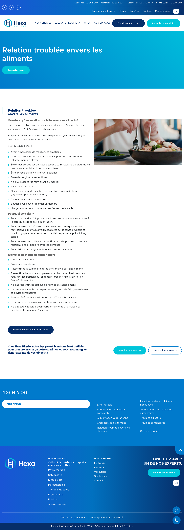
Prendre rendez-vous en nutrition (30, 330)
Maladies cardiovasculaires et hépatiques (157, 403)
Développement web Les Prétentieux (114, 526)
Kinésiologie (55, 480)
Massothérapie (56, 485)
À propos (84, 23)
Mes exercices (162, 11)
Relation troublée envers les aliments (113, 429)
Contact (147, 11)
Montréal (99, 467)
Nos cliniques (101, 23)
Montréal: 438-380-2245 (113, 3)
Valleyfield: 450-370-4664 (141, 3)
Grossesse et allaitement (111, 423)
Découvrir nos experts (165, 350)
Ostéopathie (55, 475)
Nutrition (13, 404)
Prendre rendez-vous (128, 23)
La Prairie (99, 463)
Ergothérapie (104, 405)
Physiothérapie (56, 470)
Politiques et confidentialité (107, 517)
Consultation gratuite (163, 23)
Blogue (122, 11)
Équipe (72, 23)
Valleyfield (100, 472)
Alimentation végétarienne (112, 418)
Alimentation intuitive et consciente (111, 411)
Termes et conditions (73, 517)
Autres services (57, 504)
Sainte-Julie (101, 476)
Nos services (43, 23)
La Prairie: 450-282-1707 (86, 3)
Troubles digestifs (150, 418)
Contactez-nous (15, 70)
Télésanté (59, 23)
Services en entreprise (103, 11)
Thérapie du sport (58, 490)
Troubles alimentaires (152, 423)
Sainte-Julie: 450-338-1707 (169, 3)
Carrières (134, 11)
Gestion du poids (149, 431)
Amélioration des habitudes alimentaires (156, 411)
